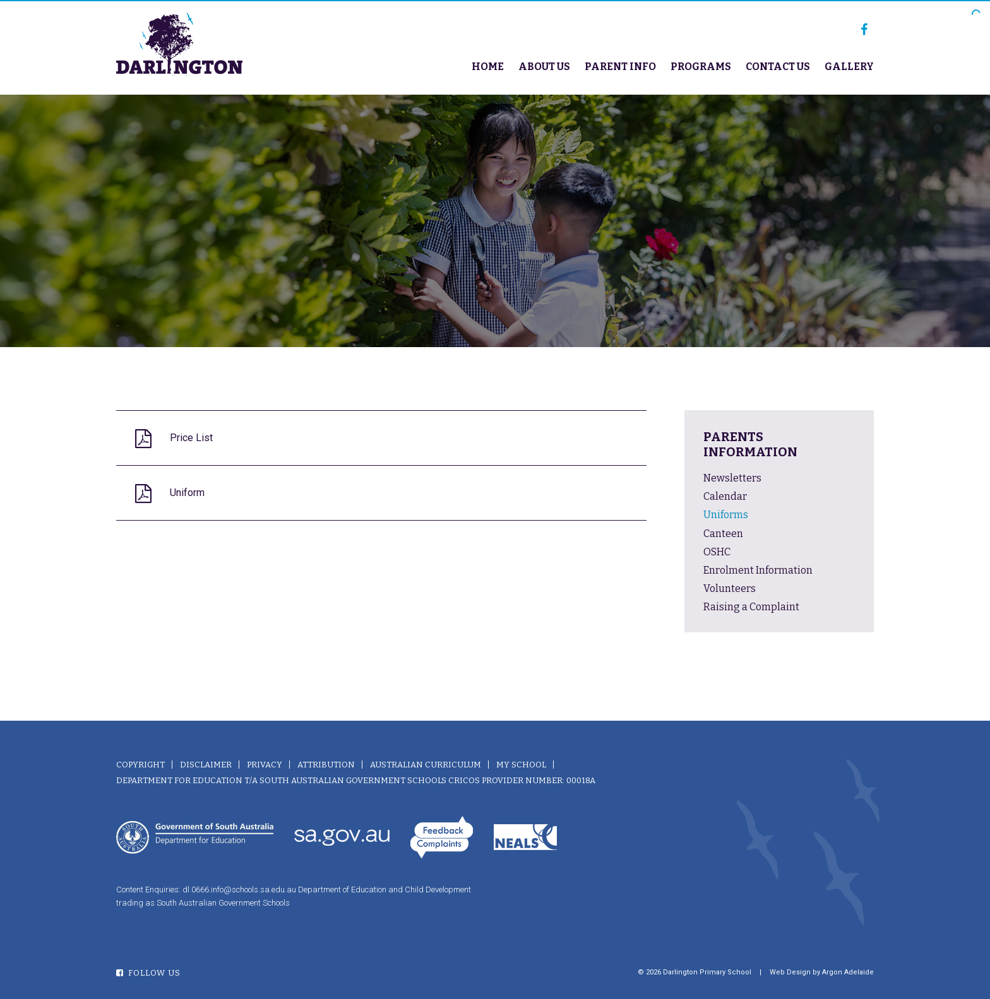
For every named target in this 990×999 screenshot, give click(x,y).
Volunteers (729, 588)
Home (488, 67)
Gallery (849, 67)
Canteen (723, 534)
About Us (544, 67)
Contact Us (778, 67)
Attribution (326, 764)
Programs (701, 67)
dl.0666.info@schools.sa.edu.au (239, 889)
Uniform (187, 493)
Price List (191, 438)
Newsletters (732, 478)
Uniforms (725, 515)
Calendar (725, 496)
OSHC (717, 552)
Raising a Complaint (751, 607)
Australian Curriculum (425, 764)
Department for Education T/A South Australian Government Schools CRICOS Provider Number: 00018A (355, 780)
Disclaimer (206, 764)
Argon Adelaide (848, 972)
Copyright (140, 764)
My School (521, 764)
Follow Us (148, 973)
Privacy (264, 764)
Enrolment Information (758, 570)
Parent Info (620, 67)
